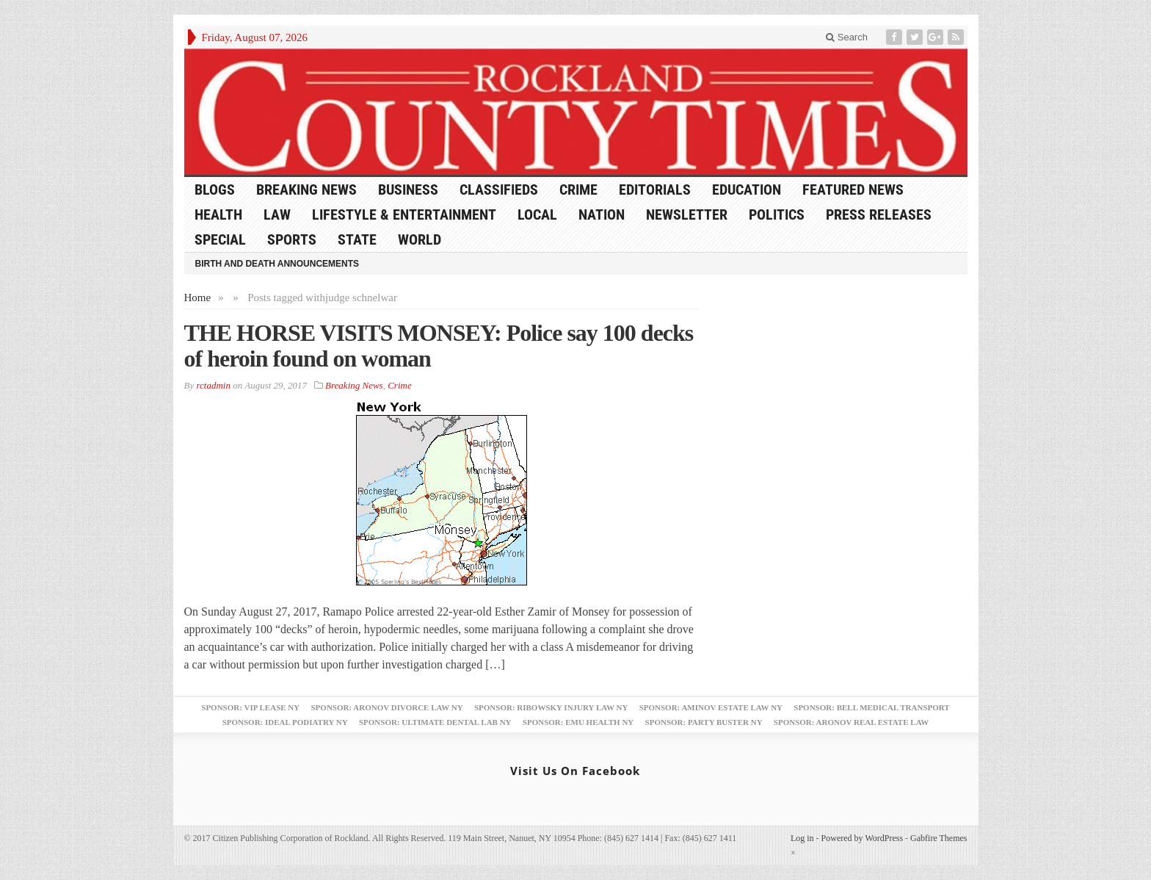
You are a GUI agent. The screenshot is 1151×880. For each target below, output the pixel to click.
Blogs (215, 189)
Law (277, 214)
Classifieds (499, 189)
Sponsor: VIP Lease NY (250, 707)
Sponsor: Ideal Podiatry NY (285, 722)
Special (220, 239)
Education (746, 189)
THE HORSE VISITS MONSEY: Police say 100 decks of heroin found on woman (439, 346)
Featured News (853, 189)
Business (408, 189)
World (419, 239)
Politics (777, 214)
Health (218, 214)
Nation (601, 214)
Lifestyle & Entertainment (404, 214)
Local (537, 214)
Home (197, 297)
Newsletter (686, 214)
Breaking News (306, 189)
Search (847, 37)
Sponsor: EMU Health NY (578, 722)
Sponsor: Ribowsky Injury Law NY (551, 707)
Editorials (655, 189)
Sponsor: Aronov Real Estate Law (851, 722)
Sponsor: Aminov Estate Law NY (711, 707)
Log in (802, 838)
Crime (578, 189)
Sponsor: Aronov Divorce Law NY (386, 707)
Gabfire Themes (938, 838)
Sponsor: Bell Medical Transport (871, 707)
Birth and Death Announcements (277, 264)
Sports (291, 239)
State (357, 239)
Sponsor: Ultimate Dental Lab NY (435, 722)
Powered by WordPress (862, 838)
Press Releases (879, 214)
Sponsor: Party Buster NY (704, 722)
